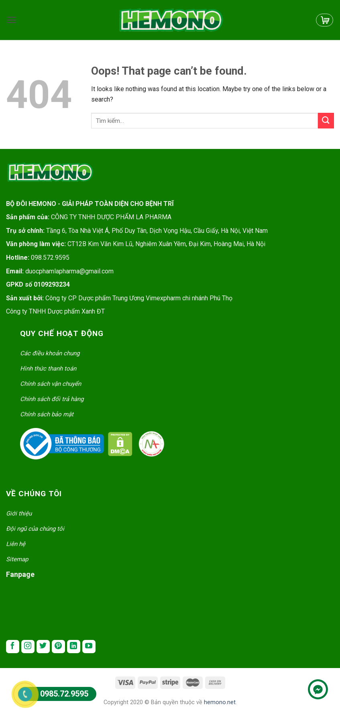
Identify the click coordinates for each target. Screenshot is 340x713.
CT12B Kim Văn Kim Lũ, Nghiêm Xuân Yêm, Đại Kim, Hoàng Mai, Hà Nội (166, 244)
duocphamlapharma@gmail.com (69, 271)
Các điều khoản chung (49, 353)
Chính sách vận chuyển (50, 383)
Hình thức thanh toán (48, 368)
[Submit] (326, 120)
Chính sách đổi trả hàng (51, 399)
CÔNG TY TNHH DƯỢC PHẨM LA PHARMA (88, 217)
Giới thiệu (19, 513)
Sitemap (17, 559)
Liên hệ (15, 544)
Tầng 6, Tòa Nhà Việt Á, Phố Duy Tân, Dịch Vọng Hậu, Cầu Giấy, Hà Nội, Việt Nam (157, 230)
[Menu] (11, 20)
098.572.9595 (50, 257)
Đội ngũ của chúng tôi (35, 528)
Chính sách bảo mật (46, 414)
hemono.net (220, 702)
